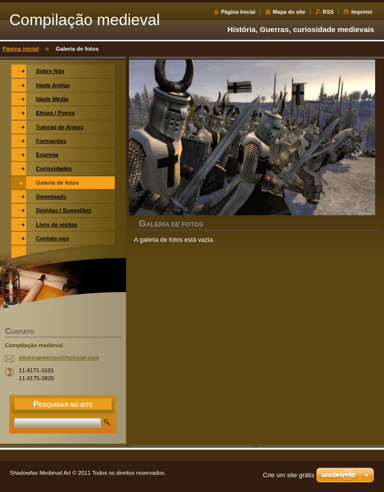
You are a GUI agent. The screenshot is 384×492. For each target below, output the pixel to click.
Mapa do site (289, 12)
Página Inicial (238, 12)
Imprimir (362, 12)
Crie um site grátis (289, 475)
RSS (328, 12)
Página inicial (20, 49)
